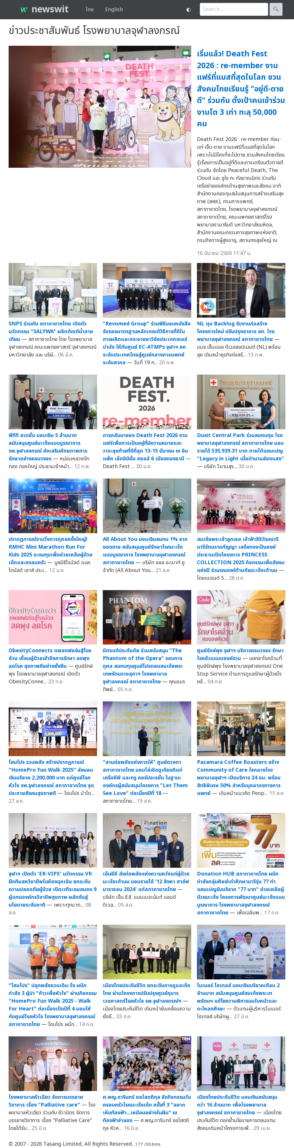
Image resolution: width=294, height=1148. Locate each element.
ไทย (90, 10)
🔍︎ (276, 9)
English (114, 10)
